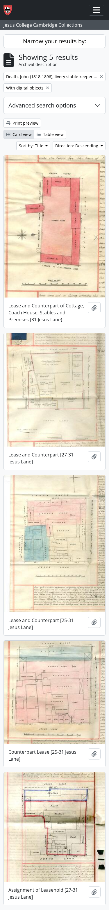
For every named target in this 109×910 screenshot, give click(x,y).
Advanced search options (42, 105)
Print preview (22, 123)
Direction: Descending (77, 145)
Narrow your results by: (54, 41)
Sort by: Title (31, 145)
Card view (19, 134)
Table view (50, 134)
